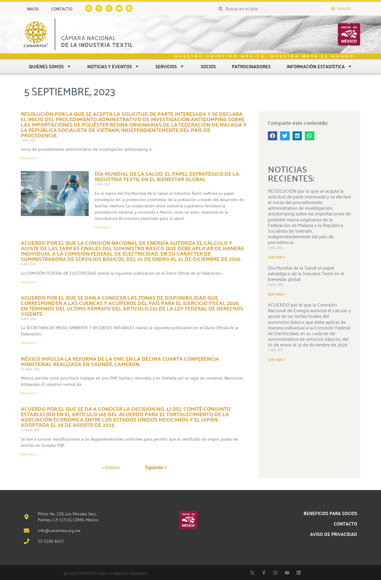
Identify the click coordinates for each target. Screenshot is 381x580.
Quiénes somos (50, 66)
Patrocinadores (251, 66)
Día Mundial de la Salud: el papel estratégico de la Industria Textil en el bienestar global (167, 176)
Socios (208, 66)
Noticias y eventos (113, 66)
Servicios (169, 66)
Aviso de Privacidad (333, 534)
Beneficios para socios (330, 513)
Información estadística (319, 66)
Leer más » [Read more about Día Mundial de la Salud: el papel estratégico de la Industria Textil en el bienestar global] (276, 294)
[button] (272, 135)
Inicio (33, 9)
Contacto (61, 9)
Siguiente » (155, 467)
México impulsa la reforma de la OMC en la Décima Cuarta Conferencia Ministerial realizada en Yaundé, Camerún (120, 361)
